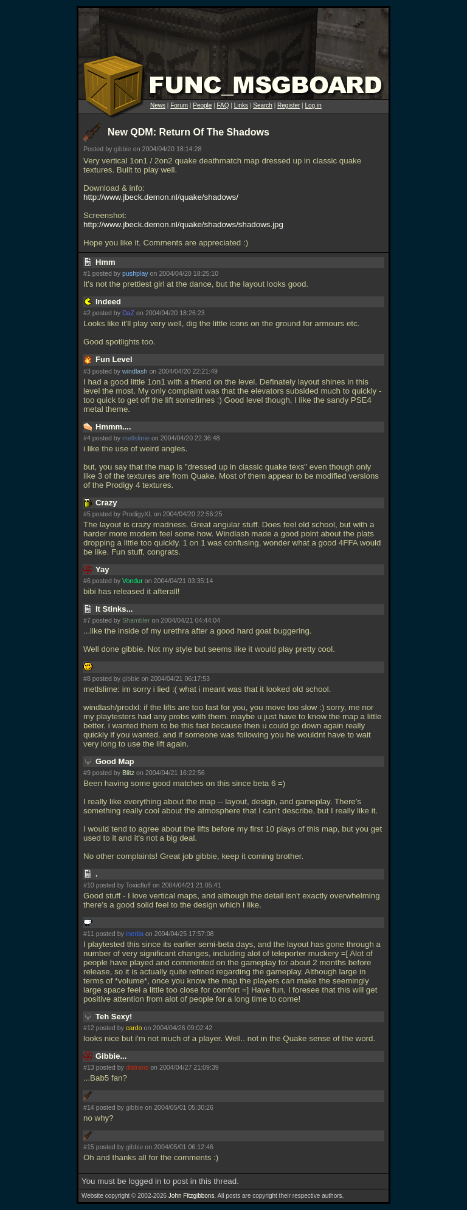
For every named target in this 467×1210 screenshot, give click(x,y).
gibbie (122, 148)
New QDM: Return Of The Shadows (188, 132)
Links (241, 105)
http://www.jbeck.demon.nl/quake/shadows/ (160, 197)
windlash (134, 371)
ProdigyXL (137, 514)
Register (288, 105)
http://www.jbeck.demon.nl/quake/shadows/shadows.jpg (183, 224)
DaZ (128, 312)
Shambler (136, 620)
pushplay (135, 273)
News (157, 105)
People (202, 105)
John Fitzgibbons (191, 1195)
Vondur (132, 580)
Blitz (128, 772)
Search (262, 105)
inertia (135, 933)
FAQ (223, 105)
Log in (313, 105)
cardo (134, 1027)
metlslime (136, 438)
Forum (179, 105)
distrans (137, 1067)
